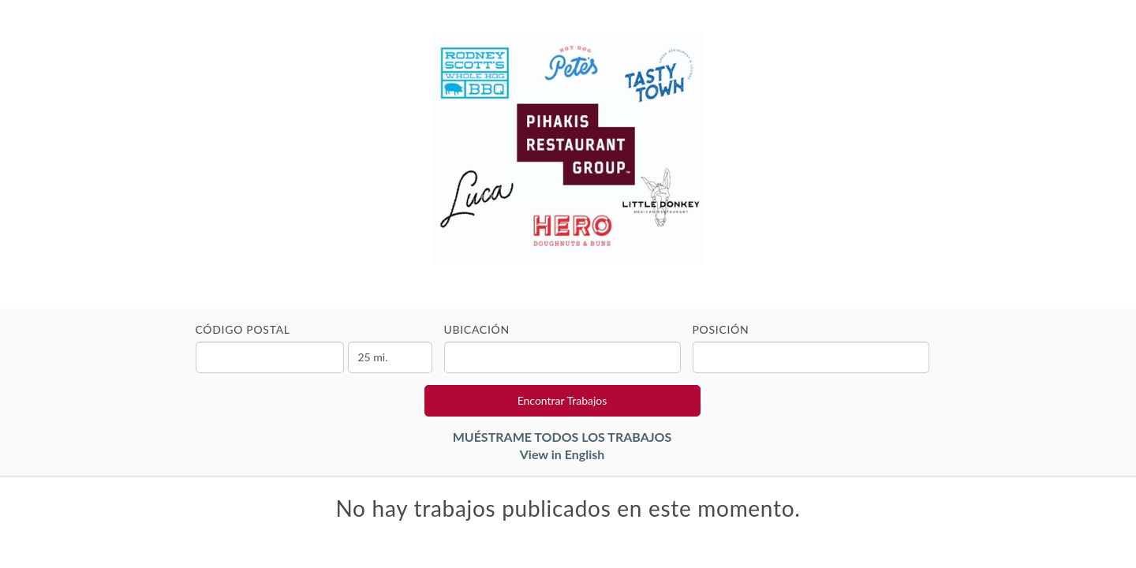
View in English (562, 454)
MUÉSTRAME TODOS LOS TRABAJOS (562, 436)
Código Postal (243, 329)
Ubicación (477, 329)
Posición (721, 329)
